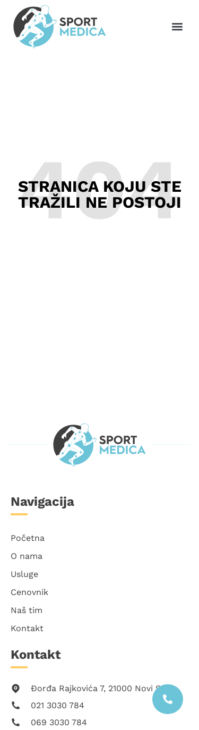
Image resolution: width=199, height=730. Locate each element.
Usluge (24, 574)
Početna (28, 538)
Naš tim (26, 610)
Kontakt (27, 628)
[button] (177, 26)
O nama (26, 556)
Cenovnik (29, 592)
